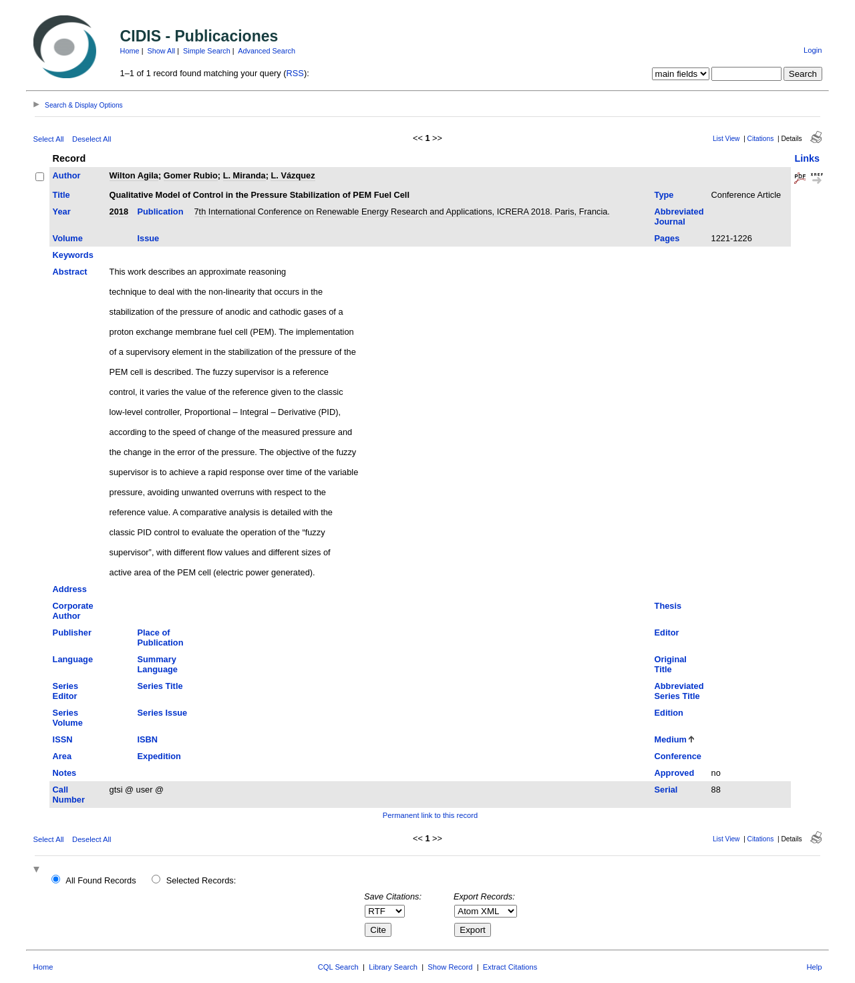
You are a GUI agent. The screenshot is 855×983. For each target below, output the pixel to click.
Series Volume (68, 718)
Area (62, 756)
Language (73, 659)
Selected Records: (201, 880)
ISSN (63, 739)
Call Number (69, 795)
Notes (65, 773)
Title (61, 195)
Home (130, 51)
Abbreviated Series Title (679, 691)
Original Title (671, 664)
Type (664, 195)
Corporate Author (73, 611)
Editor (667, 632)
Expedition (159, 756)
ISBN (148, 739)
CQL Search (338, 967)
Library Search (393, 967)
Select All (48, 139)
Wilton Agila (134, 175)
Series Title (160, 686)
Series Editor (65, 691)
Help (814, 967)
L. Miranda (244, 175)
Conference (678, 756)
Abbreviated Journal (679, 216)
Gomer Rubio (191, 175)
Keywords (73, 255)
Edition (669, 713)
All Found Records (100, 880)
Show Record (450, 967)
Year (62, 211)
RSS (295, 73)
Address (70, 589)
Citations (760, 138)
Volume (68, 238)
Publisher (72, 632)
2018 (119, 211)
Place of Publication (161, 637)
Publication (161, 211)
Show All (162, 51)
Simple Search (206, 51)
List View (726, 138)
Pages (667, 238)
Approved (675, 773)
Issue (149, 238)
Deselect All (91, 139)
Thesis (668, 606)
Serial (666, 790)
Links (807, 158)
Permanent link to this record (430, 815)
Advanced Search (266, 51)
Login (813, 50)
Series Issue (163, 713)
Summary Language (158, 664)
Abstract (70, 272)
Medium (671, 739)
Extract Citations (510, 967)
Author (67, 175)
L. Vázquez (293, 175)
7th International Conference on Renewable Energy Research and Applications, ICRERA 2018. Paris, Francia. (402, 211)
